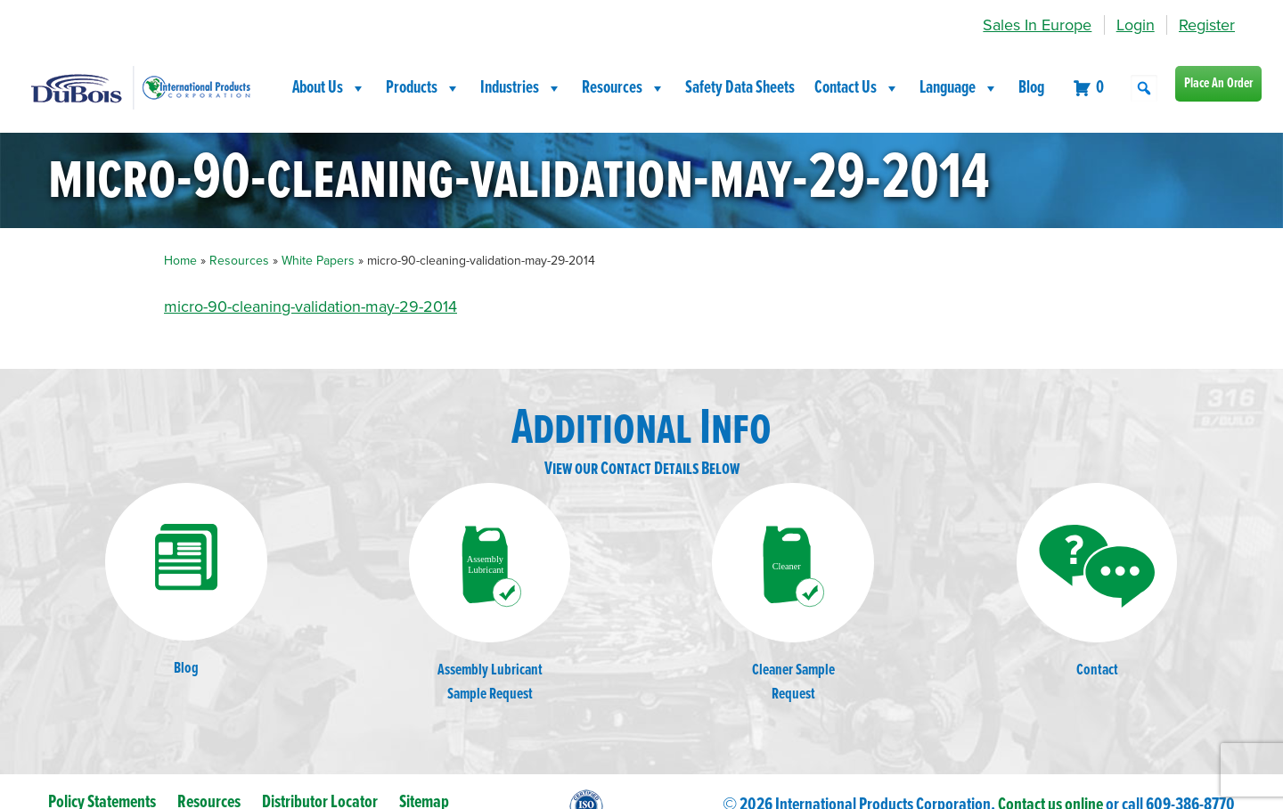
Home (180, 260)
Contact (1097, 582)
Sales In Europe (1037, 25)
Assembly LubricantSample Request (490, 594)
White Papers (318, 260)
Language (959, 88)
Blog (1031, 88)
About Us (329, 88)
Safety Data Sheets (740, 88)
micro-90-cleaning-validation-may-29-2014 (310, 306)
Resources (624, 88)
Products (423, 88)
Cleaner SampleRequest (793, 594)
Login (1135, 25)
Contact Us (857, 88)
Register (1207, 25)
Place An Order (1218, 83)
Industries (521, 88)
